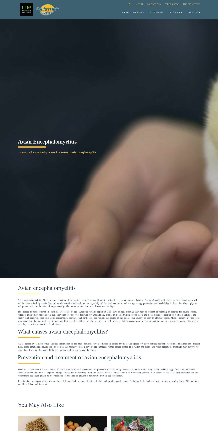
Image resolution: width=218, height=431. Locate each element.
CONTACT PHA (154, 4)
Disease (64, 152)
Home (23, 152)
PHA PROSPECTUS (191, 4)
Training (194, 13)
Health (54, 152)
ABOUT (139, 4)
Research (175, 13)
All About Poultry (132, 13)
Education (156, 13)
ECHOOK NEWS (172, 4)
